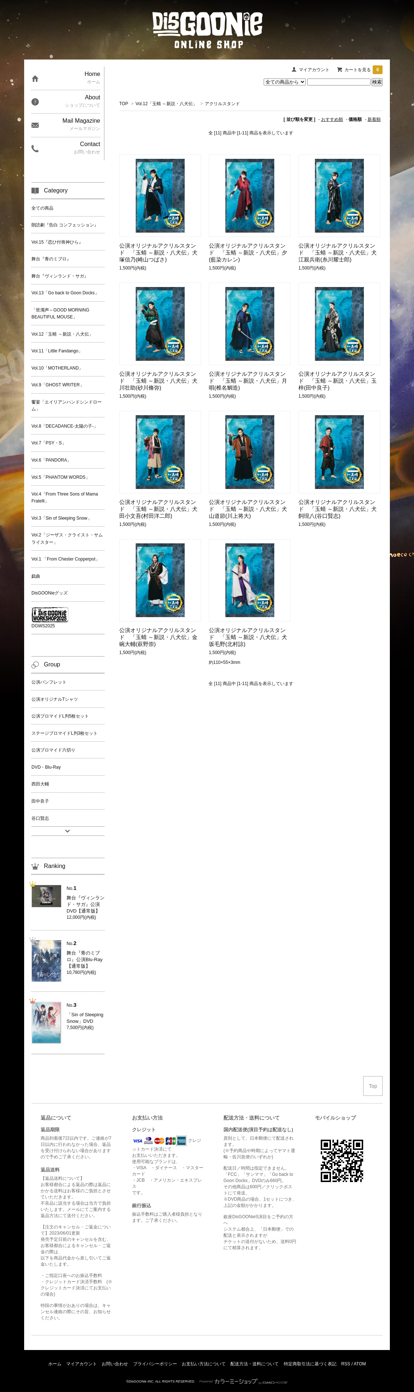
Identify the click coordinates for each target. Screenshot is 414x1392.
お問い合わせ (115, 1363)
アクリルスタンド (222, 103)
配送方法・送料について (254, 1363)
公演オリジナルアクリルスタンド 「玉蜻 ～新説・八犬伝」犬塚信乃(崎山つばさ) (158, 252)
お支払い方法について (204, 1363)
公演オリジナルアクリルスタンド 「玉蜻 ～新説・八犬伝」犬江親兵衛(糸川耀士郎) (337, 252)
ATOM (360, 1363)
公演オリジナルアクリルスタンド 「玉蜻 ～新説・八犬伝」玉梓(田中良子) (337, 381)
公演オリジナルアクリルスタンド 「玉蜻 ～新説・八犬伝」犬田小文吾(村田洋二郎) (158, 509)
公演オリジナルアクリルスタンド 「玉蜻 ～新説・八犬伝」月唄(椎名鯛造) (248, 381)
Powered (243, 1381)
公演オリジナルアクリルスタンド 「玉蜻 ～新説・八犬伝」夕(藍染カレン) (248, 252)
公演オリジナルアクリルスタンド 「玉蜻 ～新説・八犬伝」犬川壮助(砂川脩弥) (158, 381)
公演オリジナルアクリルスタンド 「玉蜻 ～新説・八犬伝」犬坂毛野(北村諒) (248, 637)
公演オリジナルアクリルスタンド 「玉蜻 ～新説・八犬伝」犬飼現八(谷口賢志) (337, 509)
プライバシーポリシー (155, 1363)
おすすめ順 (332, 119)
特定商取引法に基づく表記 (310, 1363)
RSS (345, 1363)
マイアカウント (314, 69)
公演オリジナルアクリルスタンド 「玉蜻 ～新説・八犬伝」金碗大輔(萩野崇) (158, 637)
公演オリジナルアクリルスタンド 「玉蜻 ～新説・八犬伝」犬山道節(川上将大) (248, 509)
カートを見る (364, 69)
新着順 (374, 119)
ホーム (54, 1363)
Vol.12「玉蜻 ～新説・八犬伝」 (166, 103)
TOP (123, 103)
